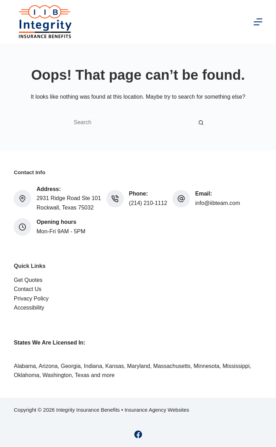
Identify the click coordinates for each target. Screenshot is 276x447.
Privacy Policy (31, 298)
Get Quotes (28, 280)
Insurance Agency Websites (157, 410)
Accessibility (29, 308)
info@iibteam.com (217, 203)
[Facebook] (138, 434)
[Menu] (258, 21)
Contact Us (27, 289)
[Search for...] (131, 122)
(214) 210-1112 (148, 203)
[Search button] (201, 122)
